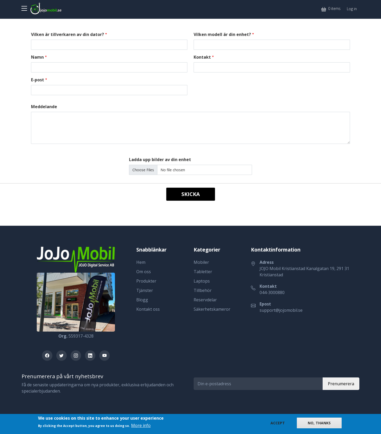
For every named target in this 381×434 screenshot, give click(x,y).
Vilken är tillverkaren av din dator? (67, 34)
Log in (352, 8)
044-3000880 (272, 292)
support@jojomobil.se (281, 310)
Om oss (143, 271)
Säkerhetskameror (212, 309)
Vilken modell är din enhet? (222, 34)
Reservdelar (205, 300)
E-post (37, 80)
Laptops (202, 281)
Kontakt (202, 57)
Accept (278, 422)
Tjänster (144, 290)
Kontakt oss (148, 309)
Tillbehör (203, 290)
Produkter (146, 281)
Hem (140, 262)
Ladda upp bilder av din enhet (160, 159)
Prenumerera (341, 384)
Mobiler (201, 262)
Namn (37, 57)
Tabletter (203, 271)
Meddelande (44, 106)
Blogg (142, 300)
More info (141, 425)
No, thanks (319, 422)
